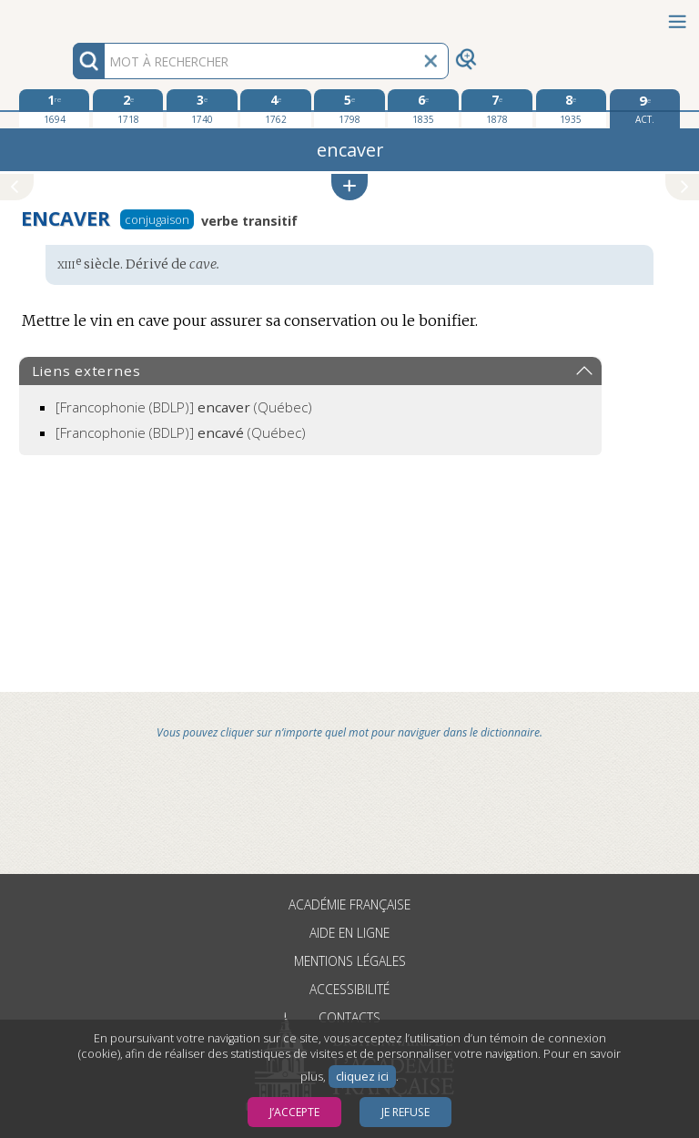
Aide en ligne (349, 932)
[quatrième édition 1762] (275, 108)
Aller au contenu (71, 16)
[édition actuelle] (645, 108)
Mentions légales (350, 961)
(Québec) (184, 407)
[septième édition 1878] (496, 108)
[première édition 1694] (54, 108)
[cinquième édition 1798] (349, 108)
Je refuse (405, 1112)
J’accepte (294, 1112)
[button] (349, 187)
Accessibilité (349, 989)
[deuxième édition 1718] (128, 108)
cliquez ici (362, 1076)
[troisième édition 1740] (202, 108)
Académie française (349, 904)
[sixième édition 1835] (423, 108)
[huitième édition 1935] (571, 108)
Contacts (349, 1017)
